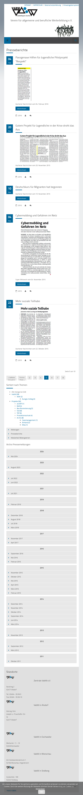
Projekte (16, 401)
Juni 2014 (14, 620)
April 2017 (14, 542)
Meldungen (15, 429)
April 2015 (14, 585)
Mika (25, 425)
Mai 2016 (14, 557)
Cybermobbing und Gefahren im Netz (36, 215)
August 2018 (15, 519)
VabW (15, 394)
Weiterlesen (40, 789)
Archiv (20, 418)
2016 (42, 549)
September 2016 (17, 553)
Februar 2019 (16, 504)
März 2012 (15, 650)
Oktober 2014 (16, 612)
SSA (19, 411)
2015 (42, 568)
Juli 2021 (14, 493)
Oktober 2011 (16, 661)
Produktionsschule (24, 415)
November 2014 (17, 608)
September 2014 (17, 616)
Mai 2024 (14, 456)
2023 (42, 462)
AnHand (26, 422)
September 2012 (17, 646)
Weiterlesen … (22, 108)
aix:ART (20, 403)
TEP (19, 413)
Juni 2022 (14, 482)
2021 (42, 488)
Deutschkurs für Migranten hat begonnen (39, 187)
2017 (42, 533)
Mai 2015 (14, 581)
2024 (42, 451)
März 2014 (15, 624)
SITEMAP (27, 5)
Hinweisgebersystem (71, 5)
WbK (19, 396)
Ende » (22, 380)
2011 (42, 656)
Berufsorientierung (25, 408)
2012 (42, 641)
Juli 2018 (14, 523)
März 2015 (15, 589)
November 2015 (17, 572)
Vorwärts (11, 380)
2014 (42, 599)
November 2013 (17, 635)
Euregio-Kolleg (28, 399)
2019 (42, 499)
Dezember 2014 (17, 604)
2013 (42, 630)
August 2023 (15, 467)
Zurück (21, 377)
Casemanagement (30, 420)
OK (41, 792)
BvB (19, 406)
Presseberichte (16, 434)
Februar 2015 (16, 593)
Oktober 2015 (16, 577)
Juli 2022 (14, 478)
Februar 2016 (16, 561)
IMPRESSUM (37, 5)
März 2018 (15, 527)
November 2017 (17, 538)
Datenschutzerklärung (53, 5)
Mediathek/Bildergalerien (20, 438)
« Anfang (11, 377)
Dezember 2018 (17, 515)
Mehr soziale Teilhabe (28, 301)
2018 (42, 510)
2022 (42, 473)
